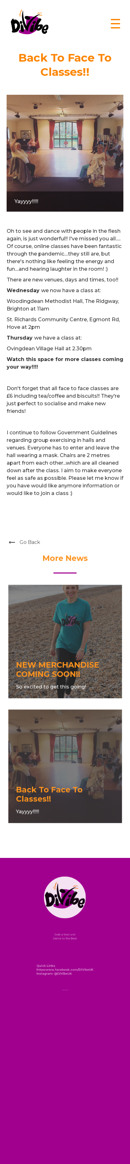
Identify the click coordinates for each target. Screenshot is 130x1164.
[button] (115, 24)
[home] (28, 24)
